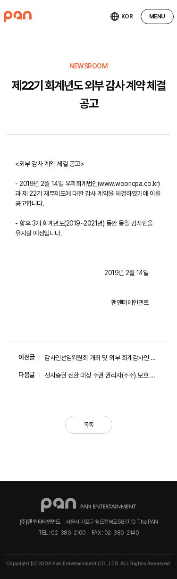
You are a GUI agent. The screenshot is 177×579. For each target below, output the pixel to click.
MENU (157, 16)
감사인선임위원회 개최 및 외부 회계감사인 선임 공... (101, 357)
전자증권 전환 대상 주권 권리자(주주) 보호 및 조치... (101, 375)
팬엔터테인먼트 (18, 16)
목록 (88, 424)
